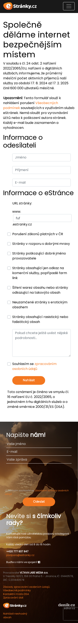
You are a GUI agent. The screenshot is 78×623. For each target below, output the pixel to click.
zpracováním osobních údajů (34, 366)
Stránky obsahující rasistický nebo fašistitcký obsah (40, 319)
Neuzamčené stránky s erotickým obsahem (39, 305)
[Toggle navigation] (69, 6)
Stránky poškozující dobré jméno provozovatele (39, 256)
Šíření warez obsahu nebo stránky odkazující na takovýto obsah (40, 290)
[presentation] (39, 478)
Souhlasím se (34, 366)
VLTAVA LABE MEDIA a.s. (34, 572)
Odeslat (39, 501)
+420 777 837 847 (17, 551)
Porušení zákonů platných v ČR (37, 234)
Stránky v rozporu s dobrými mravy (41, 243)
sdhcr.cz (69, 608)
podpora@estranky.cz (20, 555)
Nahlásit (29, 380)
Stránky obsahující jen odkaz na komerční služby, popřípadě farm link (39, 273)
